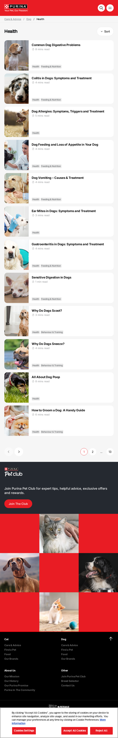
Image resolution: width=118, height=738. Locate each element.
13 (110, 452)
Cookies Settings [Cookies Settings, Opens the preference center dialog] (24, 730)
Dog (28, 19)
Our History (11, 680)
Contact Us (68, 685)
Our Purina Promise (16, 685)
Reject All (101, 730)
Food (7, 654)
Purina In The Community (19, 689)
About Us (10, 670)
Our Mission (11, 676)
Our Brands (11, 658)
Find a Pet (10, 649)
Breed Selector (70, 680)
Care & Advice (12, 19)
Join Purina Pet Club (73, 676)
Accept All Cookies (74, 730)
